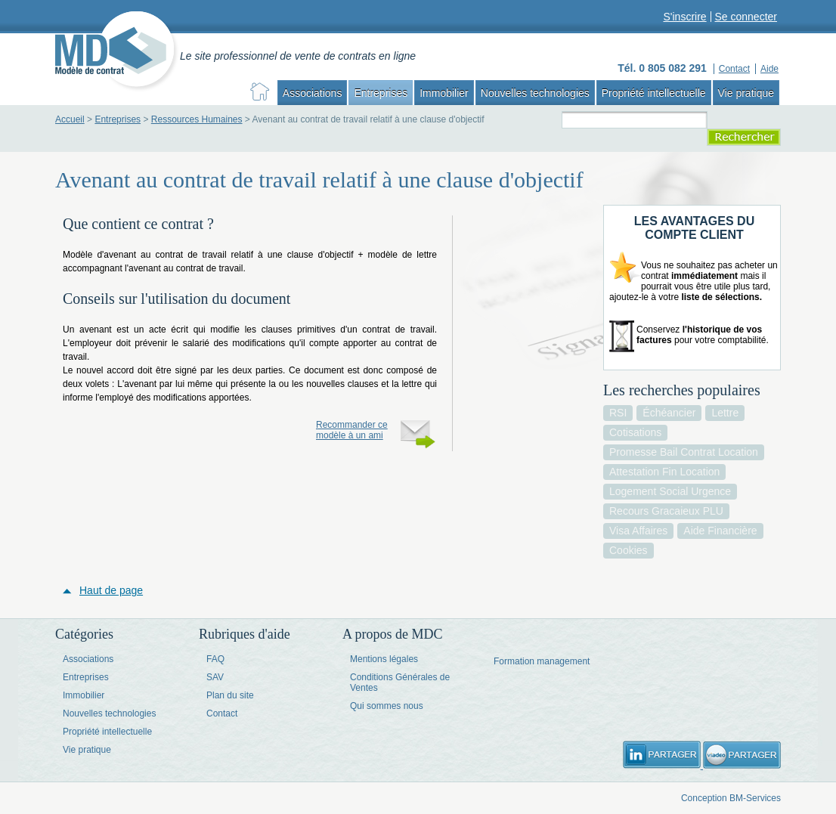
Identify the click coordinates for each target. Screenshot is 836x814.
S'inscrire (684, 17)
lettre (724, 413)
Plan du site (230, 695)
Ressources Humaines (197, 119)
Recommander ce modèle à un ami (352, 430)
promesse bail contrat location (683, 452)
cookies (628, 550)
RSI (618, 413)
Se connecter (746, 17)
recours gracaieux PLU (666, 511)
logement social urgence (670, 491)
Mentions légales (384, 659)
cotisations (635, 432)
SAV (215, 677)
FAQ (215, 659)
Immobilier (444, 93)
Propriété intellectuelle (654, 93)
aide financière (720, 531)
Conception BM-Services (731, 798)
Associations (312, 93)
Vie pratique (746, 93)
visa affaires (638, 531)
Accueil (70, 119)
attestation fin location (664, 472)
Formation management (542, 661)
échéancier (668, 413)
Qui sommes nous (386, 706)
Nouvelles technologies (535, 93)
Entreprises (380, 93)
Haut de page (111, 590)
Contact (221, 713)
